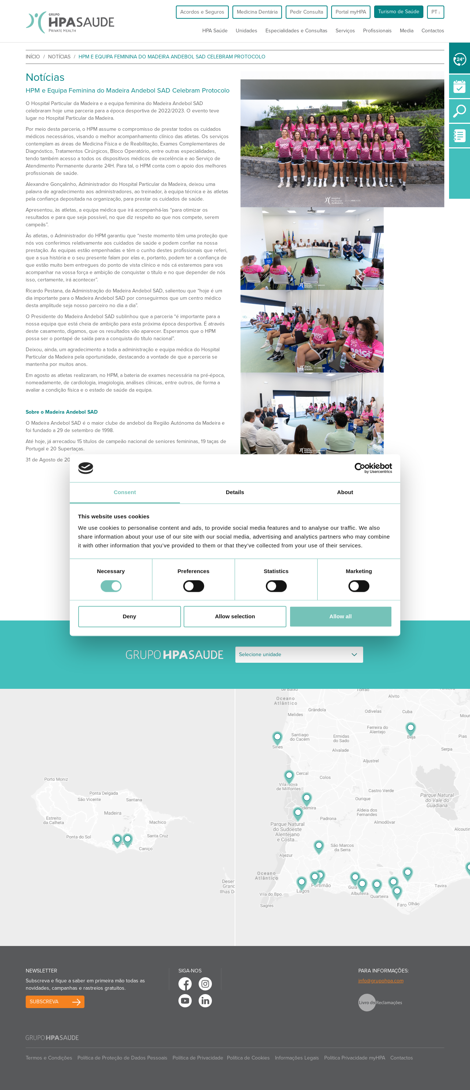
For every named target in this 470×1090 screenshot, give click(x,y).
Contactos (433, 31)
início (33, 57)
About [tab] (345, 492)
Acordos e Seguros (202, 12)
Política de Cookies (248, 1058)
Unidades (246, 31)
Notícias (59, 57)
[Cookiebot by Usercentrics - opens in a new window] (360, 468)
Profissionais (377, 31)
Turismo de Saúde (398, 11)
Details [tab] (235, 492)
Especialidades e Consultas (296, 31)
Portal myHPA (351, 12)
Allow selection (235, 617)
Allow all (340, 617)
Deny (129, 617)
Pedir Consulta (306, 12)
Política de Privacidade (198, 1058)
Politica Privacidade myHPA (354, 1058)
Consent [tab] (125, 492)
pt (435, 12)
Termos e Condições (49, 1058)
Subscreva (44, 1002)
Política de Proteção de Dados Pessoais (122, 1058)
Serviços (345, 31)
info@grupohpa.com (381, 981)
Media (406, 31)
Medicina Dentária (257, 12)
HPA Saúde (215, 31)
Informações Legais (297, 1058)
